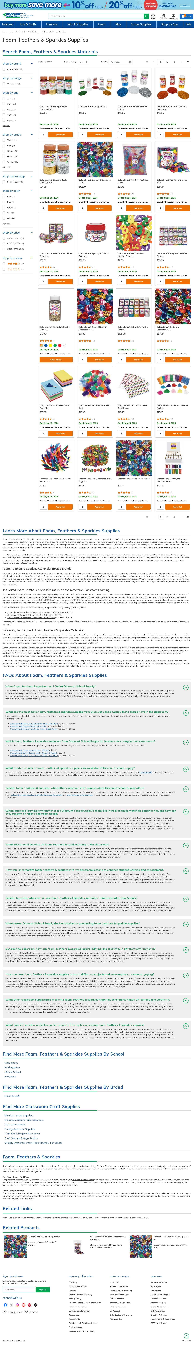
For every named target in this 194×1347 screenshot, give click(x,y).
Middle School (13, 1071)
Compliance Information (79, 1311)
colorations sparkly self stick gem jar (132, 1217)
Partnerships (74, 1315)
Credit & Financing (118, 1307)
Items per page (70, 62)
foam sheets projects (31, 1217)
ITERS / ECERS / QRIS (160, 1294)
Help (153, 16)
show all (6, 125)
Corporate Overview (78, 1286)
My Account (115, 1311)
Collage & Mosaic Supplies (20, 1129)
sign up (42, 1289)
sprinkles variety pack (83, 1217)
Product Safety (75, 1327)
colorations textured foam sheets (57, 1217)
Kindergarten (12, 1067)
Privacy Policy (75, 1299)
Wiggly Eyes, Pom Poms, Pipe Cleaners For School (33, 1142)
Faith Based (156, 1286)
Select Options (56, 360)
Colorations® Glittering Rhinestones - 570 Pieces (108, 1238)
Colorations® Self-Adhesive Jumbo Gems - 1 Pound (33, 753)
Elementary (11, 1062)
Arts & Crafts (15, 32)
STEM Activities (158, 1311)
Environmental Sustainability (81, 1331)
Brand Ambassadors (160, 1307)
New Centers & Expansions (163, 1319)
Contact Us (114, 1282)
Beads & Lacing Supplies (19, 1115)
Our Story (73, 1282)
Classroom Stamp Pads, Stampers (24, 1119)
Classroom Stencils (15, 1124)
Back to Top (186, 1337)
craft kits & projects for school (48, 795)
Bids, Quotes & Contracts (121, 1315)
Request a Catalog (159, 1282)
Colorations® (96, 576)
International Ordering (120, 1303)
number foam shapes (104, 1217)
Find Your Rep (116, 1319)
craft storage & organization (80, 795)
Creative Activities (159, 1315)
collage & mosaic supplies (22, 795)
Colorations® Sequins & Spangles (44, 1236)
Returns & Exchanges (119, 1294)
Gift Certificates (117, 1299)
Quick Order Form (159, 1299)
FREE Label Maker (159, 1323)
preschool (153, 573)
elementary (176, 573)
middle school (9, 576)
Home (5, 32)
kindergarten (164, 573)
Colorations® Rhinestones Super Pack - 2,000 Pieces (31, 617)
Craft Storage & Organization (21, 1138)
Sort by (104, 62)
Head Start (156, 1290)
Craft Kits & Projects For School (22, 1133)
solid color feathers (11, 1217)
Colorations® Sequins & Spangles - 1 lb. (25, 615)
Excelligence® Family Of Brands (83, 1323)
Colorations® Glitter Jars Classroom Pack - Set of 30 (31, 612)
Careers (72, 1290)
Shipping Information (119, 1286)
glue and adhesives (68, 1185)
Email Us (33, 1312)
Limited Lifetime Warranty (80, 1294)
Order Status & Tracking (121, 1290)
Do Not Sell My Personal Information (85, 1303)
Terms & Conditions (77, 1307)
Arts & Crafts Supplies (33, 32)
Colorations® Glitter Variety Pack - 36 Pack (29, 750)
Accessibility (74, 1319)
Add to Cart (60, 135)
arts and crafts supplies (83, 1179)
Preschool (10, 1076)
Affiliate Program (158, 1303)
